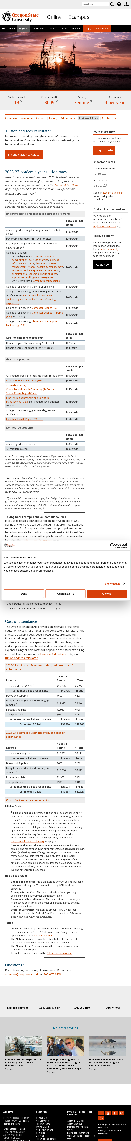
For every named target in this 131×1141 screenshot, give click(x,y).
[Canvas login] (101, 1121)
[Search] (112, 4)
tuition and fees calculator (21, 658)
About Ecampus (74, 1123)
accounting (37, 256)
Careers (41, 118)
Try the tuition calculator (24, 154)
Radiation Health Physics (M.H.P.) (24, 419)
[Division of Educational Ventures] (126, 4)
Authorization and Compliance (44, 1131)
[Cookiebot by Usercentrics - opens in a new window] (112, 545)
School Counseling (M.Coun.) (21, 393)
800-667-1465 (52, 974)
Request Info (102, 28)
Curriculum (26, 118)
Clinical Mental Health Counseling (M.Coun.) (30, 389)
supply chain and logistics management (33, 277)
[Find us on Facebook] (115, 1113)
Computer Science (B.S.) (45, 307)
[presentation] (119, 4)
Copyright (103, 1124)
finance (32, 266)
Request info (104, 150)
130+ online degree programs (16, 1122)
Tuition (51, 28)
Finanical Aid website (53, 654)
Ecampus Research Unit (78, 1132)
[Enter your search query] (95, 4)
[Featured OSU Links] (119, 4)
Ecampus (79, 16)
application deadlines (104, 226)
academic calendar (112, 192)
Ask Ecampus (42, 1120)
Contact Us (109, 118)
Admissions (38, 28)
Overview (11, 118)
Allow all (107, 593)
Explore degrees (21, 1008)
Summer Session (43, 935)
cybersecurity (28, 295)
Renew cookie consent (46, 1138)
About (12, 28)
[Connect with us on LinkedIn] (101, 1113)
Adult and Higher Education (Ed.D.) (25, 380)
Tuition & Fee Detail (66, 185)
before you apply (109, 249)
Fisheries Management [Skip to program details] (65, 80)
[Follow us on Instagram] (122, 1113)
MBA (8, 397)
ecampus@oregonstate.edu (22, 974)
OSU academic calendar (59, 953)
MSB (15, 397)
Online (54, 16)
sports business (48, 273)
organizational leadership (25, 273)
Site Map (40, 1135)
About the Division (76, 1120)
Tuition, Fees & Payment (37, 540)
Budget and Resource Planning (27, 841)
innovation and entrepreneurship (29, 270)
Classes (64, 28)
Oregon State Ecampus (14, 1128)
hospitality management (50, 266)
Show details (112, 583)
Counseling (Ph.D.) (16, 385)
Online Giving (42, 1126)
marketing (53, 270)
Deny (24, 593)
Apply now (102, 264)
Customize (65, 593)
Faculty (53, 118)
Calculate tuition (51, 1008)
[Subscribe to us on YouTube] (108, 1113)
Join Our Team (43, 1123)
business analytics (38, 259)
